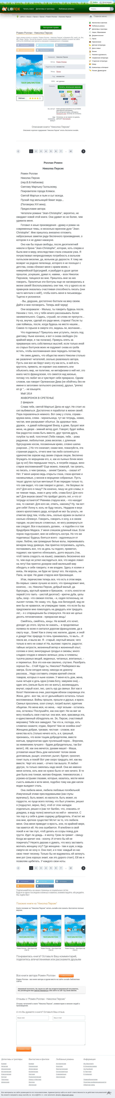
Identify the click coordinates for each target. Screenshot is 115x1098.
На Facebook (25, 45)
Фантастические (62, 1069)
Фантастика (7, 15)
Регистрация (107, 2)
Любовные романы (66, 9)
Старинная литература (99, 61)
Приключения (96, 42)
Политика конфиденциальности (95, 1082)
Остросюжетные (62, 1071)
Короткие (59, 1066)
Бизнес (94, 51)
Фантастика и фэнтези (99, 23)
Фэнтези (32, 1082)
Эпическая (32, 1085)
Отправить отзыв (23, 1049)
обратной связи (67, 1095)
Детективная (33, 1069)
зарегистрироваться (41, 991)
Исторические (6, 1071)
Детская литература (98, 45)
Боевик (3, 1064)
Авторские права (51, 27)
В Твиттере (43, 45)
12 (71, 151)
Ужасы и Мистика (35, 1079)
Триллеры (4, 1079)
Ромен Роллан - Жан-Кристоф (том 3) (51, 949)
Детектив (4, 1066)
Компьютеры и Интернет (100, 67)
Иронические (6, 1069)
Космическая (33, 1071)
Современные (61, 1074)
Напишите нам (61, 114)
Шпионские (5, 1082)
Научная (32, 1074)
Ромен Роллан (61, 62)
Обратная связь (89, 1085)
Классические (6, 1074)
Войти (95, 2)
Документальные (97, 35)
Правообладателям (90, 1079)
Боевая (31, 1064)
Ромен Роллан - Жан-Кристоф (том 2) (75, 949)
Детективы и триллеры (45, 9)
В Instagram (63, 45)
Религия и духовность (99, 54)
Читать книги (28, 9)
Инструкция (66, 119)
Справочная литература (100, 58)
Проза (58, 72)
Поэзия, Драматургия (99, 70)
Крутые (3, 1077)
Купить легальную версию (70, 87)
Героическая (33, 1066)
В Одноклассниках (26, 50)
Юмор (94, 64)
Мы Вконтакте (44, 50)
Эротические (60, 1077)
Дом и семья (96, 48)
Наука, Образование (99, 32)
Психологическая (35, 1077)
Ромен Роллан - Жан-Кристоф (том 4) (27, 949)
